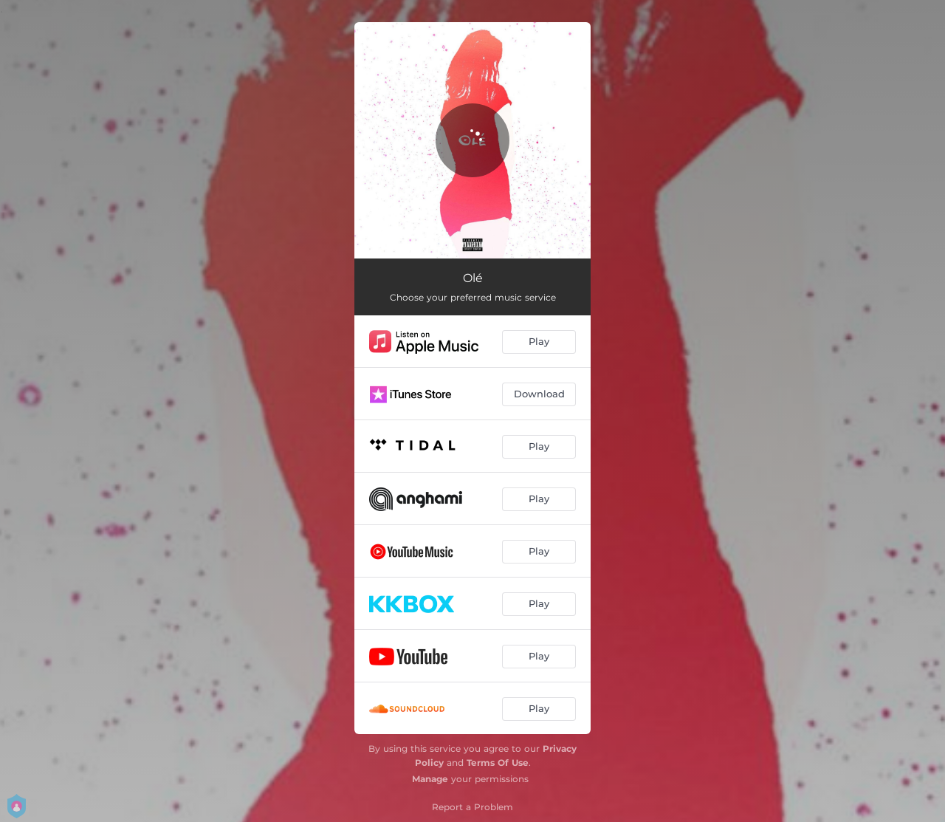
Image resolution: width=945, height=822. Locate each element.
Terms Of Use (498, 762)
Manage (430, 778)
